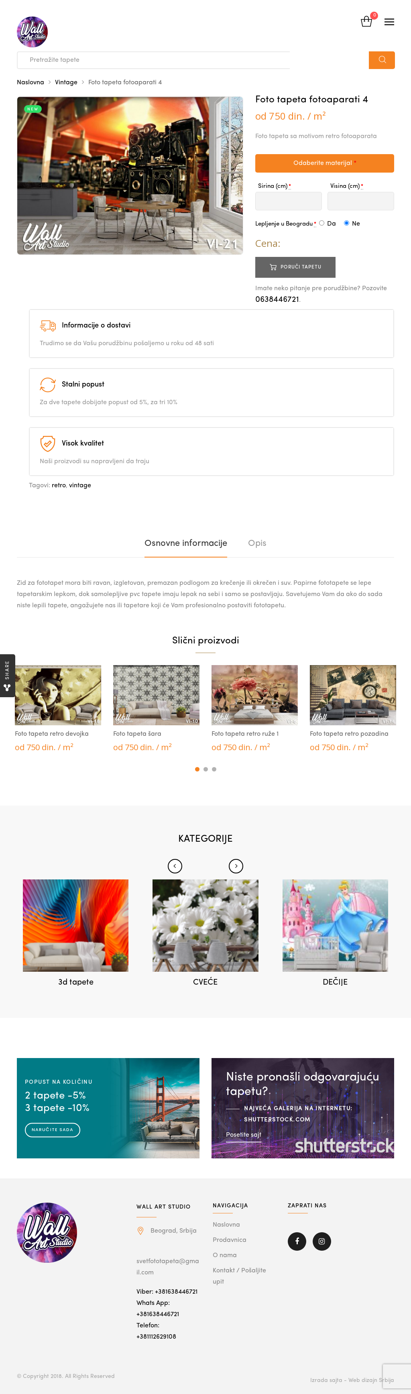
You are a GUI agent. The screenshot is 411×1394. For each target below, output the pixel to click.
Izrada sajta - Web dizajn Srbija (352, 1380)
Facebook (297, 1241)
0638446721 (277, 300)
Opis (257, 543)
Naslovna (30, 82)
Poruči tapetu (301, 267)
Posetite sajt (243, 1134)
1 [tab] (197, 769)
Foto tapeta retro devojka (52, 734)
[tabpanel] (58, 709)
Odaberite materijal (324, 163)
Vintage (66, 82)
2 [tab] (205, 769)
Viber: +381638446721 (166, 1292)
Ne (352, 224)
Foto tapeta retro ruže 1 (245, 734)
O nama (225, 1255)
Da (327, 224)
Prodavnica (229, 1240)
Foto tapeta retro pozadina (349, 734)
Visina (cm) (345, 186)
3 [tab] (214, 769)
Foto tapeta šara (137, 734)
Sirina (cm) (272, 186)
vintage (80, 485)
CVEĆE (205, 983)
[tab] (186, 543)
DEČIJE (335, 983)
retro (59, 485)
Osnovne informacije (185, 543)
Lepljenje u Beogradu (284, 224)
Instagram (322, 1241)
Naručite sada (52, 1129)
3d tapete (76, 983)
